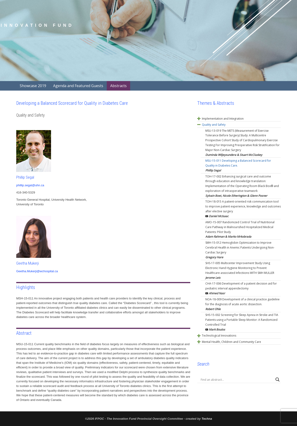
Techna (207, 418)
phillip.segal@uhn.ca (30, 185)
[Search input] (237, 379)
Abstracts (118, 85)
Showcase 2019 (33, 85)
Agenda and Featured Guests (78, 85)
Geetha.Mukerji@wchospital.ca (37, 271)
